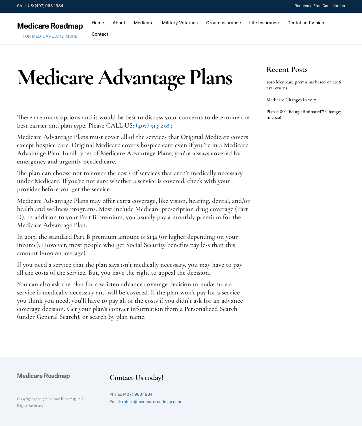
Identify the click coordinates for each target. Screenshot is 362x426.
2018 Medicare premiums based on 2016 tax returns (303, 85)
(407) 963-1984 (49, 5)
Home (98, 22)
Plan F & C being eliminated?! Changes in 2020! (304, 114)
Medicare (144, 22)
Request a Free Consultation (319, 5)
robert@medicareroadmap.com (151, 401)
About (119, 22)
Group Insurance (223, 22)
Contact (100, 34)
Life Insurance (264, 22)
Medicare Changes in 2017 (291, 100)
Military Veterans (180, 22)
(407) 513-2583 (154, 125)
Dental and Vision (305, 22)
